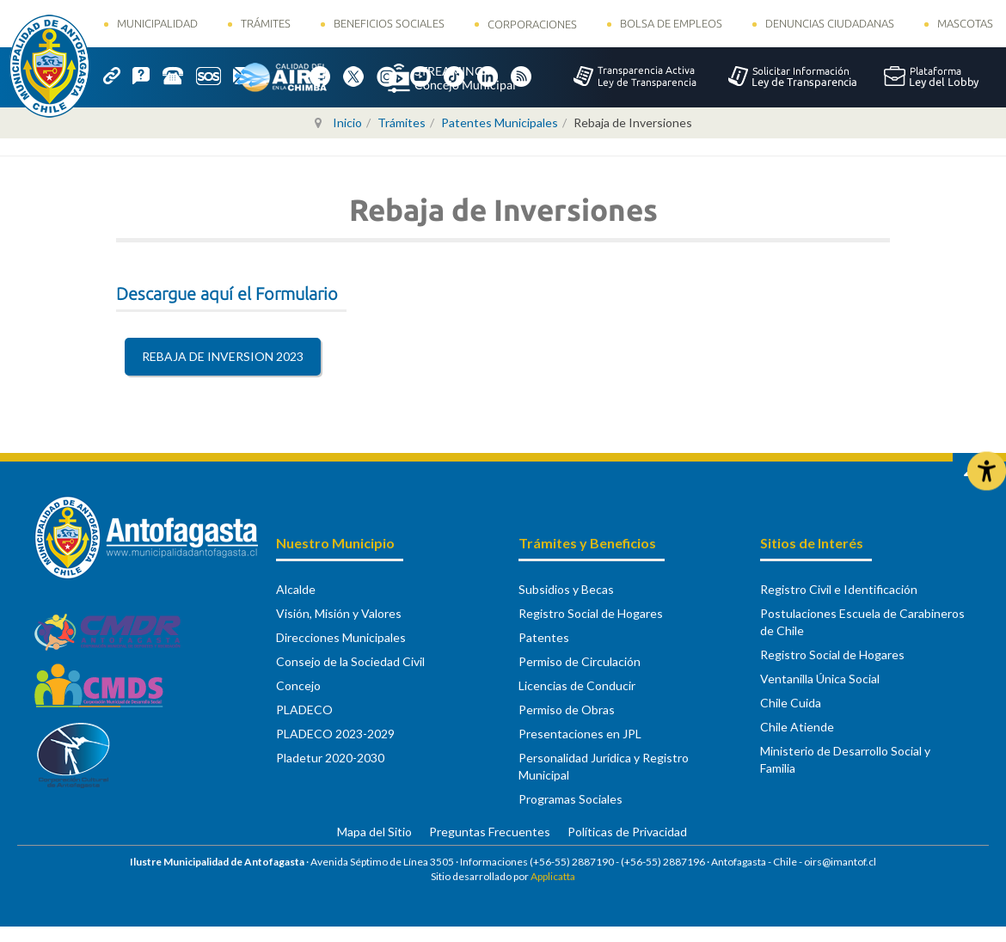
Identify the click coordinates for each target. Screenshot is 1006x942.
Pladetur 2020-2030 (330, 757)
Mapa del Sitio (374, 831)
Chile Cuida (790, 702)
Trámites (266, 23)
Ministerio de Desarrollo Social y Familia (845, 759)
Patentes (543, 637)
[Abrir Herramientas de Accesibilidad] (986, 471)
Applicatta (553, 876)
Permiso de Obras (566, 709)
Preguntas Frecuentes (489, 831)
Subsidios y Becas (566, 589)
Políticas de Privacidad (627, 831)
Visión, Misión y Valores (339, 613)
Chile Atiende (797, 726)
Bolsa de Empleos (671, 23)
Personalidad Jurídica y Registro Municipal (603, 766)
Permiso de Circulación (579, 661)
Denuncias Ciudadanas (829, 23)
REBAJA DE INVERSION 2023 (223, 356)
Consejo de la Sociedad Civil (350, 661)
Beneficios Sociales (389, 23)
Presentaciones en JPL (579, 733)
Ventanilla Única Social (820, 678)
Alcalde (296, 589)
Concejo (298, 685)
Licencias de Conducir (576, 685)
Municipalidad (157, 23)
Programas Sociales (570, 799)
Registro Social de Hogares (590, 613)
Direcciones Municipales (341, 637)
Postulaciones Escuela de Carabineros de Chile (862, 622)
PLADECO (304, 709)
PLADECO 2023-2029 (335, 733)
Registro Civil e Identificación (838, 589)
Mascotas (965, 23)
